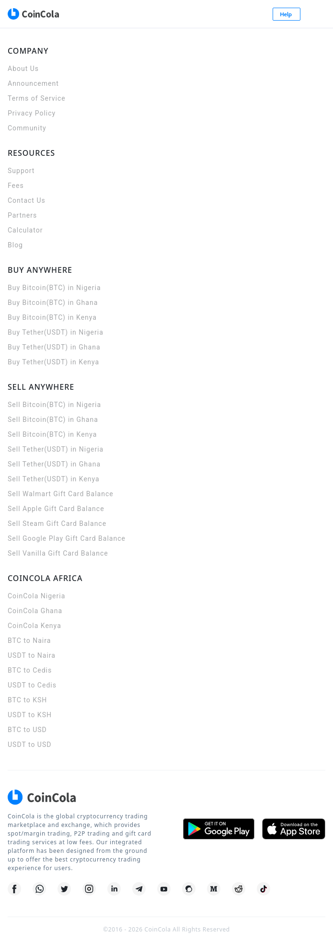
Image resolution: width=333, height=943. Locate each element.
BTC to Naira (29, 640)
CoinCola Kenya (34, 625)
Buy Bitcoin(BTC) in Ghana (53, 302)
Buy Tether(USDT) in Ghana (54, 347)
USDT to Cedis (32, 685)
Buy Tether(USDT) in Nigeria (55, 332)
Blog (15, 245)
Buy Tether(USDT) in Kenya (53, 362)
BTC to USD (27, 729)
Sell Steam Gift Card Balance (57, 523)
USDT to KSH (30, 715)
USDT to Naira (32, 655)
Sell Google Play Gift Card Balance (67, 538)
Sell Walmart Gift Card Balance (61, 494)
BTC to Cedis (30, 670)
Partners (22, 215)
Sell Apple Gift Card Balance (56, 508)
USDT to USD (29, 744)
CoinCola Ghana (35, 611)
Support (21, 171)
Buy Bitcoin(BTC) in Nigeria (54, 287)
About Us (23, 68)
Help (286, 14)
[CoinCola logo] (33, 14)
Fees (16, 185)
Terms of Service (37, 98)
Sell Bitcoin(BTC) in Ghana (53, 419)
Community (27, 128)
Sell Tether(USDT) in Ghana (54, 464)
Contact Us (27, 200)
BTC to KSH (27, 700)
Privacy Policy (32, 113)
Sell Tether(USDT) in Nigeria (55, 449)
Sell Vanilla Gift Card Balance (58, 553)
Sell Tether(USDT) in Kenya (54, 479)
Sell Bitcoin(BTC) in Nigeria (54, 404)
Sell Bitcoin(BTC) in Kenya (52, 434)
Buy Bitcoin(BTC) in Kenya (52, 317)
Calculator (25, 230)
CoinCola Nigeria (36, 596)
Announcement (33, 83)
